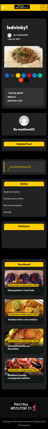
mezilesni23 (22, 35)
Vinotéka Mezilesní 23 (20, 167)
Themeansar (24, 425)
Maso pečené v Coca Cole (21, 290)
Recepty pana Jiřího (13, 198)
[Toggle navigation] (3, 7)
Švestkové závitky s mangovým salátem (19, 377)
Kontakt (7, 212)
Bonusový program (13, 205)
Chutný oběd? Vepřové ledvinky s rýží (15, 97)
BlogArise (38, 421)
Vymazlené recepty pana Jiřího (23, 285)
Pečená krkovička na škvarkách (18, 347)
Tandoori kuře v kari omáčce (22, 319)
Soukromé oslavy (12, 192)
